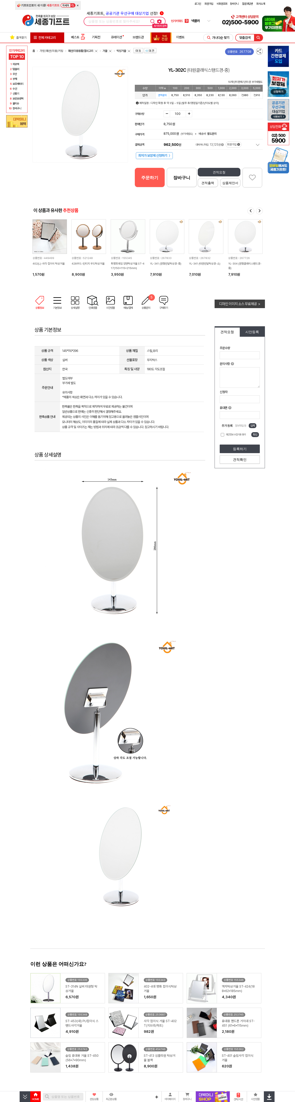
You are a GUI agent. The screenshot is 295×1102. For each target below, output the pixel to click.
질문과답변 (247, 3)
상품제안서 (230, 183)
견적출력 (207, 183)
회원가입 (209, 3)
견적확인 (240, 459)
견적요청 (219, 172)
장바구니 (234, 3)
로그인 (198, 3)
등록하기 (240, 449)
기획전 (96, 37)
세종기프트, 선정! (125, 13)
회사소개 (260, 3)
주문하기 (149, 177)
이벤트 (180, 37)
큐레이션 (116, 37)
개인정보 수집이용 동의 (236, 434)
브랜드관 (138, 37)
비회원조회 (222, 3)
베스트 (78, 37)
